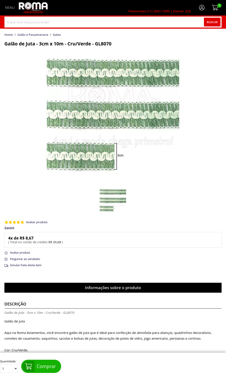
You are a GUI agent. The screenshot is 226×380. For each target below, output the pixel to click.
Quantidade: (9, 366)
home (8, 35)
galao (57, 35)
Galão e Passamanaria (32, 35)
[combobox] (113, 22)
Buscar (212, 22)
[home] (33, 7)
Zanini (9, 228)
